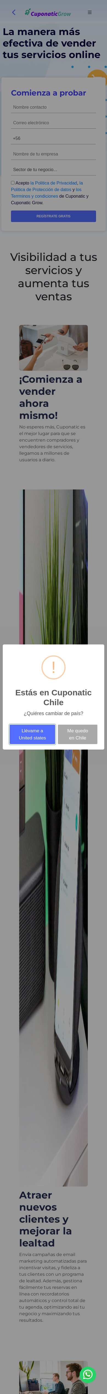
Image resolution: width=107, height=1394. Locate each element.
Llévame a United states (32, 734)
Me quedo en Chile (77, 734)
